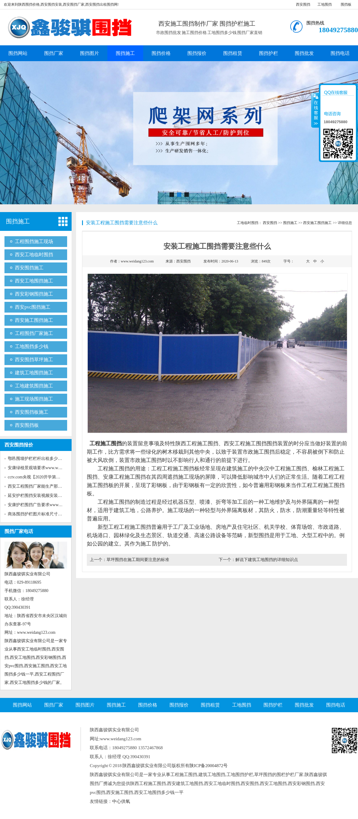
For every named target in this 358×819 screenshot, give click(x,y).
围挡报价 (196, 53)
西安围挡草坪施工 (34, 359)
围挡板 (346, 4)
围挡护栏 (268, 53)
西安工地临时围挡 (34, 254)
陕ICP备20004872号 (208, 765)
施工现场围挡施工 (34, 398)
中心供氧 (121, 801)
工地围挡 (324, 4)
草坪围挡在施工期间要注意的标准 (138, 559)
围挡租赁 (232, 53)
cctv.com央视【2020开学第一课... (38, 477)
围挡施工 (125, 53)
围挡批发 (304, 53)
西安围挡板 (27, 425)
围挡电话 (340, 53)
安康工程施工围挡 (124, 477)
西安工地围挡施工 (34, 280)
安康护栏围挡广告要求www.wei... (38, 505)
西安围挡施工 (29, 267)
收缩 (315, 110)
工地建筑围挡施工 (34, 385)
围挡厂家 (53, 53)
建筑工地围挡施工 (34, 372)
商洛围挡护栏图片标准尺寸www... (39, 514)
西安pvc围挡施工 (32, 307)
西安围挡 (303, 4)
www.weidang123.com (137, 261)
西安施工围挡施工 (34, 320)
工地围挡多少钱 (31, 346)
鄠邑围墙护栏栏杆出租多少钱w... (38, 458)
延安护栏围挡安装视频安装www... (39, 495)
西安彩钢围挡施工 (34, 293)
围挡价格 (161, 53)
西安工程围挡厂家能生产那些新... (39, 486)
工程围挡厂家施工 (34, 333)
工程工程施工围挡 (172, 469)
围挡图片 (89, 53)
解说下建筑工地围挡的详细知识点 (266, 559)
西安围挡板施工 (31, 412)
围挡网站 (17, 53)
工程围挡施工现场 (34, 241)
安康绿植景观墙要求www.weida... (38, 468)
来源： (178, 261)
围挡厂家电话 (18, 531)
